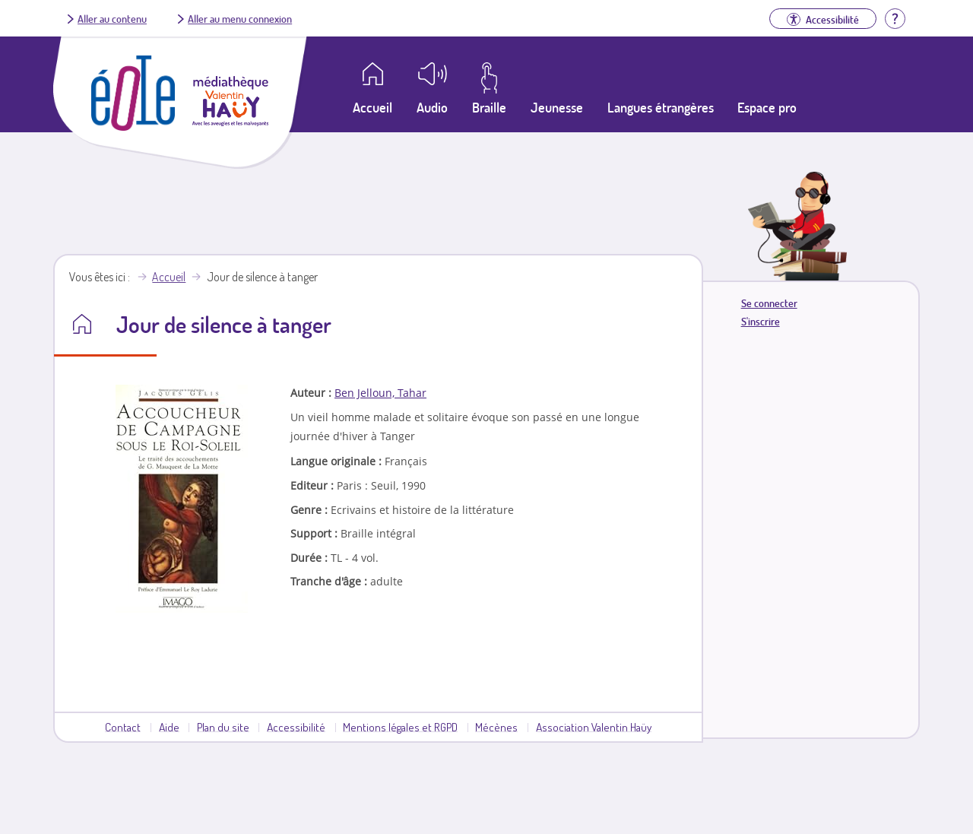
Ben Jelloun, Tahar (380, 392)
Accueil (168, 276)
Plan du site (223, 726)
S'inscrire (760, 321)
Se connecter (769, 302)
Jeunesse (557, 107)
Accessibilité (296, 726)
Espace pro (767, 107)
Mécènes (496, 726)
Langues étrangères (660, 107)
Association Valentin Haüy (593, 726)
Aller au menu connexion (240, 18)
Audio (432, 107)
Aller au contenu (112, 18)
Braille (489, 107)
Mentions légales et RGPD (400, 726)
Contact (123, 726)
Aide (169, 726)
